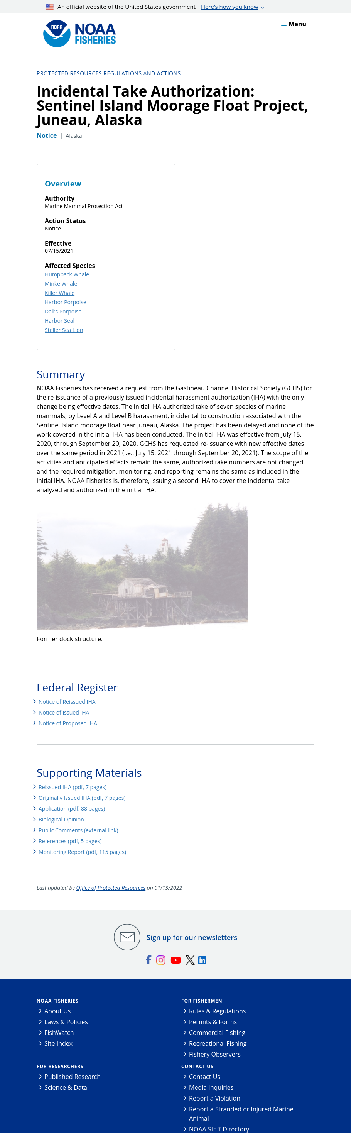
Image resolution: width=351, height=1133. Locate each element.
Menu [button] (293, 24)
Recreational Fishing (217, 1043)
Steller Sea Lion (64, 330)
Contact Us (197, 1066)
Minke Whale (61, 283)
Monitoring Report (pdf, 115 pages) (82, 851)
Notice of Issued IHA (64, 712)
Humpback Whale (67, 274)
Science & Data (65, 1087)
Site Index (58, 1043)
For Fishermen (201, 1001)
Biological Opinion (61, 819)
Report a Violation (214, 1098)
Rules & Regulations (217, 1011)
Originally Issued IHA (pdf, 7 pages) (82, 797)
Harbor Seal (59, 320)
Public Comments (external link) (78, 830)
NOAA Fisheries (57, 1001)
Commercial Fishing (217, 1032)
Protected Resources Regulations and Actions (109, 73)
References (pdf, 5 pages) (70, 841)
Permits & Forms (213, 1022)
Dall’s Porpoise (63, 311)
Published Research (72, 1076)
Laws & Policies (66, 1022)
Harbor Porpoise (65, 302)
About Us (57, 1011)
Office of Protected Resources (111, 887)
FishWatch (59, 1032)
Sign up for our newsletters (192, 937)
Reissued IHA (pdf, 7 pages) (72, 787)
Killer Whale (59, 292)
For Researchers (60, 1066)
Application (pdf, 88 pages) (72, 808)
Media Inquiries (211, 1087)
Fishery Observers (215, 1054)
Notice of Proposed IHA (68, 723)
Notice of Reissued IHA (67, 701)
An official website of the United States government (152, 6)
